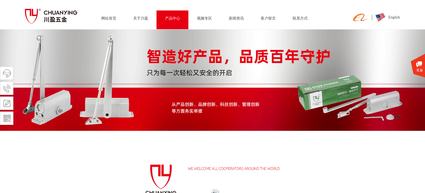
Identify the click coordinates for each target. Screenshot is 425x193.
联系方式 (300, 18)
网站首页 (108, 18)
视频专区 (204, 18)
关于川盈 (140, 18)
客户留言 (268, 18)
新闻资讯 (236, 18)
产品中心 (172, 18)
